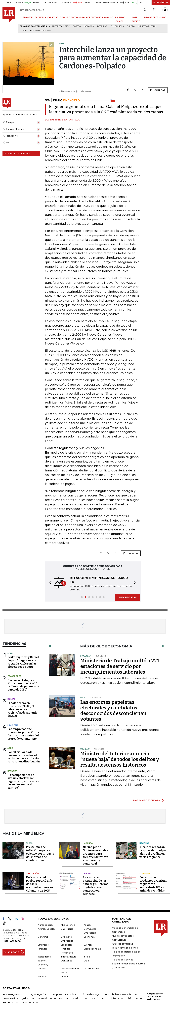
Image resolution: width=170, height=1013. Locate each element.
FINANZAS (28, 17)
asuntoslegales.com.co (14, 994)
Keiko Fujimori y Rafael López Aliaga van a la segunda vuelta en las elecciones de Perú (23, 662)
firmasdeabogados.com (96, 994)
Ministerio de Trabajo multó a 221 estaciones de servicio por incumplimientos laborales (119, 666)
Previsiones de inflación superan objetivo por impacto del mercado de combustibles (40, 853)
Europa (131, 26)
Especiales (66, 944)
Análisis (87, 925)
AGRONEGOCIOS (94, 17)
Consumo (144, 873)
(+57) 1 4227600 (11, 941)
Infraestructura (68, 956)
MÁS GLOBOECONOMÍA (146, 800)
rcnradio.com (97, 998)
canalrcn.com (79, 998)
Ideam (24, 30)
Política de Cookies (122, 959)
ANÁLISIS (108, 17)
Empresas (43, 944)
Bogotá (77, 26)
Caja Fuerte (67, 928)
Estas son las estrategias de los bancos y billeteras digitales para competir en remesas (95, 886)
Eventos (88, 944)
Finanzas (42, 948)
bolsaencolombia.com (124, 994)
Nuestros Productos (122, 935)
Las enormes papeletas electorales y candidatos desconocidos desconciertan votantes (113, 710)
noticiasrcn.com (116, 998)
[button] (49, 583)
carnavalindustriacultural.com (53, 998)
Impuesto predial (147, 26)
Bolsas (11, 699)
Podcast (42, 968)
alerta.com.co (10, 1002)
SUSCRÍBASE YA (128, 597)
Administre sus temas (17, 153)
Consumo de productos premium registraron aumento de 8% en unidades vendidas (153, 884)
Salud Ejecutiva (92, 968)
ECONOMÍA (40, 17)
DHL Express (117, 26)
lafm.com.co (135, 998)
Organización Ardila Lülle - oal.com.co (155, 996)
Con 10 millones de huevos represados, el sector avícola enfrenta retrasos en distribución (23, 757)
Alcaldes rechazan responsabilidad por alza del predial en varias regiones (153, 852)
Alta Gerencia (68, 925)
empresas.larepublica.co (66, 994)
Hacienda (12, 771)
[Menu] (20, 17)
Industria (12, 725)
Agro (10, 748)
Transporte (14, 676)
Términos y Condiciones (125, 947)
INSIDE (163, 17)
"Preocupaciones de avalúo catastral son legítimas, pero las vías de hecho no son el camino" (23, 781)
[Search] (145, 10)
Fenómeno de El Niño (41, 30)
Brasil (29, 843)
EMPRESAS (52, 17)
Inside (87, 956)
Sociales (42, 976)
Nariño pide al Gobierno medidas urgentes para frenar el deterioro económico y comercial (95, 855)
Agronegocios (45, 925)
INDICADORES (151, 17)
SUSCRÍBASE (160, 2)
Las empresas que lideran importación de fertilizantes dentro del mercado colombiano (23, 733)
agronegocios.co (40, 994)
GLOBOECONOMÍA (75, 17)
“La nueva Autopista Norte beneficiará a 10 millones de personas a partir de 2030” (23, 685)
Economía (89, 936)
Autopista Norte (61, 26)
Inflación (89, 26)
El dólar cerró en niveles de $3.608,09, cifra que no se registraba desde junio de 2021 (22, 709)
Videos (64, 976)
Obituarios (66, 960)
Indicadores (44, 956)
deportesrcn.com (30, 1002)
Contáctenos (119, 939)
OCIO (62, 17)
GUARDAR (157, 90)
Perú (10, 653)
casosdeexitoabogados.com (18, 998)
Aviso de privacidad (122, 943)
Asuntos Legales (46, 928)
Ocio (86, 960)
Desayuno (102, 26)
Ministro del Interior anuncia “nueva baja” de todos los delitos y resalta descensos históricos (119, 759)
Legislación (32, 873)
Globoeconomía (92, 948)
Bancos (87, 873)
